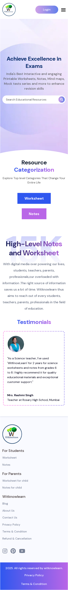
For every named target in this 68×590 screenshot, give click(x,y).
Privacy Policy (11, 524)
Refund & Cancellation (17, 538)
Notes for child (12, 487)
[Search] (30, 99)
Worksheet (34, 198)
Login (47, 9)
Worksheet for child (15, 481)
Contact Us (9, 517)
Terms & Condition (14, 531)
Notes (34, 213)
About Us (8, 511)
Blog (5, 503)
